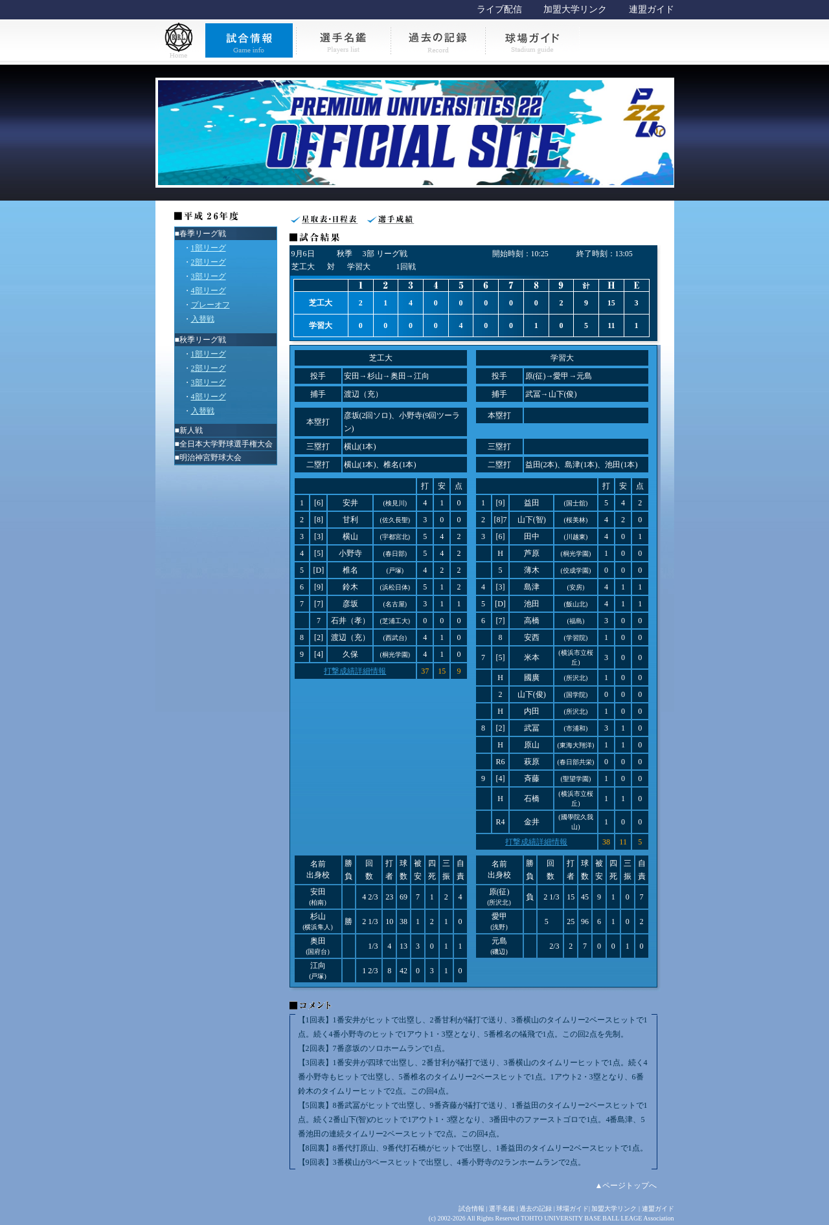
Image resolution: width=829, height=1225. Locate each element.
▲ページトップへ (626, 1185)
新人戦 (191, 430)
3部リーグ (208, 276)
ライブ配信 (499, 9)
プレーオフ (210, 304)
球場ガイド (572, 1208)
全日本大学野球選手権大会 (226, 443)
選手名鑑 (502, 1208)
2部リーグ (208, 262)
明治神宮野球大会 (210, 457)
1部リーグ (208, 247)
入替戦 (202, 319)
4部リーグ (208, 290)
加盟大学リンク (575, 9)
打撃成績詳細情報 (355, 671)
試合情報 (471, 1208)
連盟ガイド (651, 9)
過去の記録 (535, 1208)
